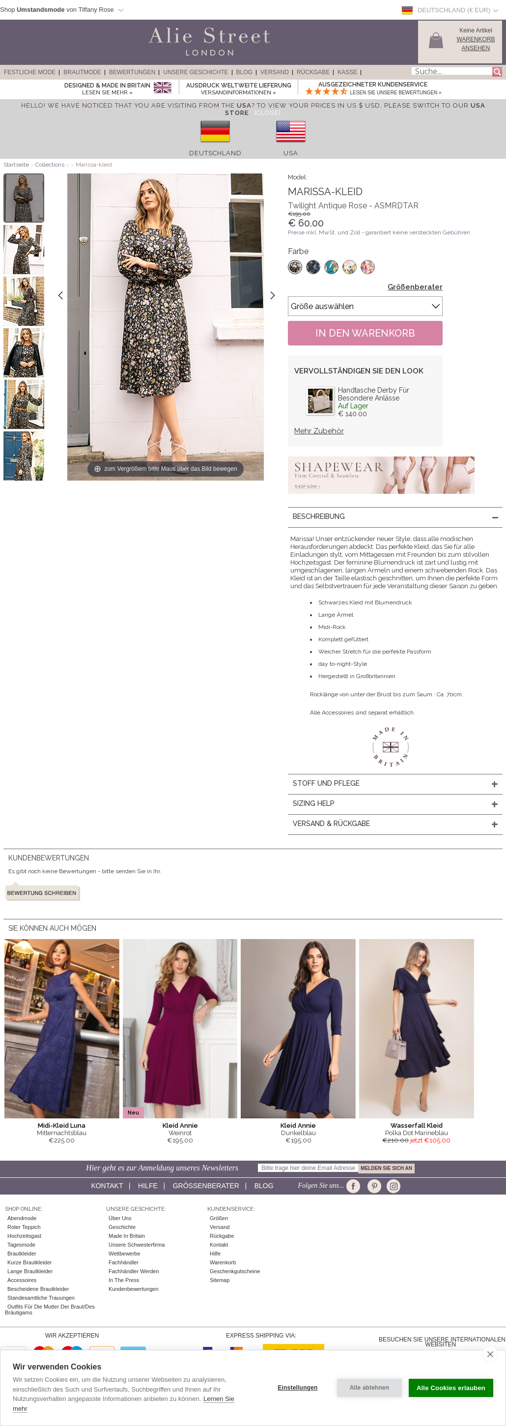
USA (290, 153)
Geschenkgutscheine (235, 1271)
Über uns (120, 1218)
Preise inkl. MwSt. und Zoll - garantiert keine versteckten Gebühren (379, 232)
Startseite (16, 164)
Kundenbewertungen (134, 1289)
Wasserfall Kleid (417, 1125)
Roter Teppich (24, 1227)
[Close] (267, 112)
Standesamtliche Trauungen (41, 1298)
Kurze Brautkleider (29, 1262)
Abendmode (21, 1218)
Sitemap (219, 1280)
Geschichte (122, 1227)
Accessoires (21, 1280)
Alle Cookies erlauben (451, 1388)
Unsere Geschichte (195, 72)
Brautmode (82, 72)
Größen (219, 1218)
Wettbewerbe (125, 1253)
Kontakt (107, 1186)
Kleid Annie (180, 1125)
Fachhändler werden (134, 1271)
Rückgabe (313, 72)
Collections (50, 164)
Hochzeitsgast (24, 1236)
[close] (490, 1353)
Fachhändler (124, 1262)
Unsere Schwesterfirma (137, 1245)
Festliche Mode (30, 72)
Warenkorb (223, 1262)
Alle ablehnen (370, 1387)
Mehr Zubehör (319, 431)
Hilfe (148, 1186)
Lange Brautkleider (30, 1271)
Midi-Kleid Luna (61, 1125)
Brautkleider (21, 1253)
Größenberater (415, 287)
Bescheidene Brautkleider (38, 1289)
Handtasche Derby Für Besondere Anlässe (373, 394)
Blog (244, 72)
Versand (274, 72)
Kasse (347, 72)
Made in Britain (127, 1236)
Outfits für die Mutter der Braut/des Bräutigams (50, 1309)
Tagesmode (21, 1245)
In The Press (124, 1280)
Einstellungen (297, 1387)
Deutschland (215, 153)
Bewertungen (132, 72)
